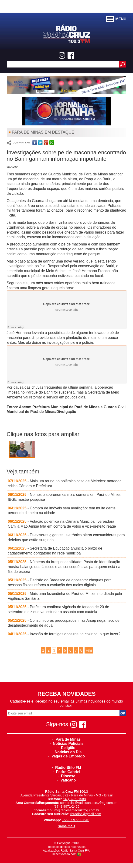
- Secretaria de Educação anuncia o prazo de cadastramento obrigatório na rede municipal (55, 550)
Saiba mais (66, 826)
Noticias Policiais (67, 744)
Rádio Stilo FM (66, 768)
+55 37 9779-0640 (75, 820)
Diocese (66, 776)
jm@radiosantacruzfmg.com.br (76, 810)
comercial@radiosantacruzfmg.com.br (88, 803)
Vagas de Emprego (66, 756)
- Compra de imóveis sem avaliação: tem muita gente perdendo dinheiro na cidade (62, 510)
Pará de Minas (66, 739)
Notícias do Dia (66, 752)
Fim (89, 650)
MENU (116, 19)
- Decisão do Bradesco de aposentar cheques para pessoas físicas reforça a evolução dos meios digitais (60, 582)
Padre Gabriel (66, 772)
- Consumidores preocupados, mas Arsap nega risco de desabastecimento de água (63, 622)
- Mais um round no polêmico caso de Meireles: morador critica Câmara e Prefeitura (64, 483)
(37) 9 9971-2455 (66, 806)
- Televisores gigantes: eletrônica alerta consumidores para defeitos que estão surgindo (66, 537)
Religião (66, 748)
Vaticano (66, 780)
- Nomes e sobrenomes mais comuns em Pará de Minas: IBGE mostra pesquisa (65, 497)
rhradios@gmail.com (85, 814)
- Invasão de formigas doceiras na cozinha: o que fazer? (64, 634)
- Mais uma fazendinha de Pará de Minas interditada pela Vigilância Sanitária (65, 596)
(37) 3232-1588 (74, 799)
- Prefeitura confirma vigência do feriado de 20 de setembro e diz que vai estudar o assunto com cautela (58, 609)
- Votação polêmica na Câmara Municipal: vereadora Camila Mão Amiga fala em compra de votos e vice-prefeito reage (62, 523)
